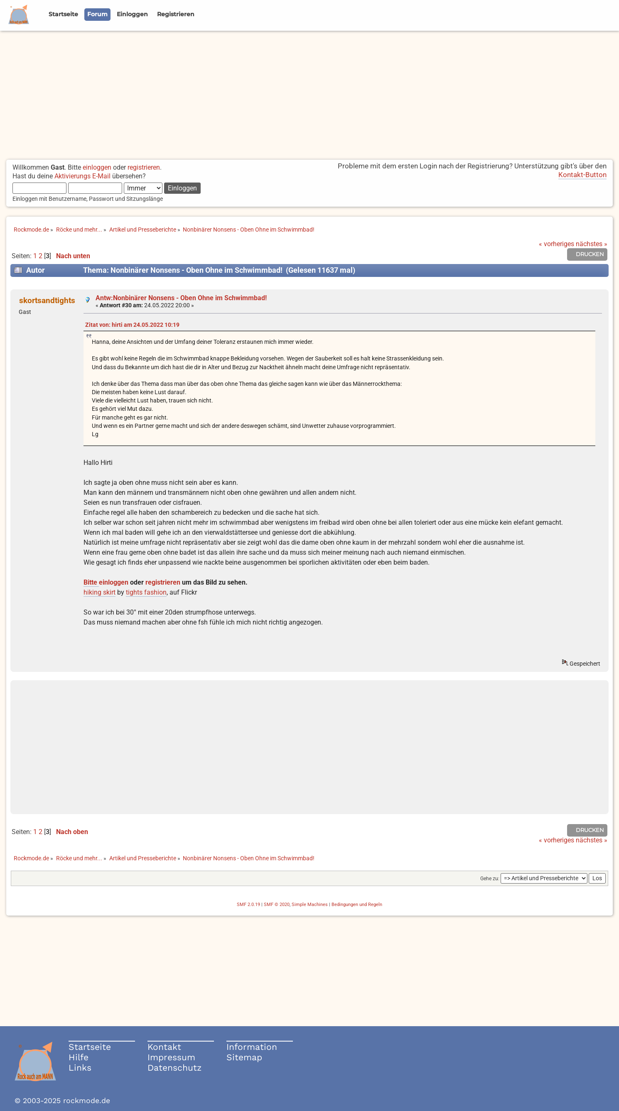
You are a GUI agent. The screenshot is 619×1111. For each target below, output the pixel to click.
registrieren (144, 167)
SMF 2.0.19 (248, 904)
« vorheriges (556, 244)
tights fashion (146, 592)
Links (80, 1067)
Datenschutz (174, 1067)
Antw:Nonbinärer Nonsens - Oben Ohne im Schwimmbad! (181, 298)
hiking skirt (99, 592)
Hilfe (78, 1057)
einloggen (97, 167)
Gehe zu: (489, 878)
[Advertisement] (309, 93)
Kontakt (164, 1047)
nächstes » (591, 244)
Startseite (90, 1047)
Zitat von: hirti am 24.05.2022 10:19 (132, 324)
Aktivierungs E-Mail (82, 176)
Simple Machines (310, 904)
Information (251, 1047)
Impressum (171, 1057)
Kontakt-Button (582, 174)
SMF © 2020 (277, 904)
